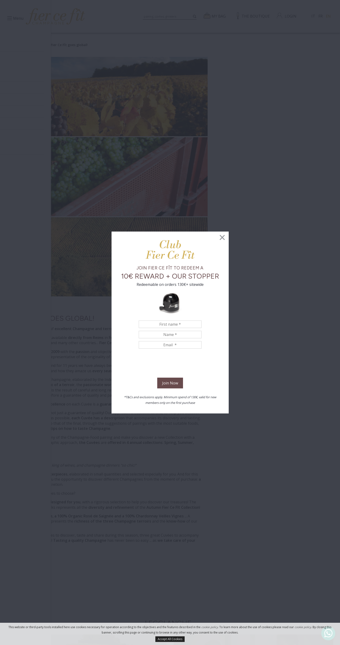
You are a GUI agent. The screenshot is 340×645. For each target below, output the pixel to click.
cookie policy (209, 627)
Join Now (170, 383)
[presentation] (170, 364)
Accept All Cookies (170, 639)
